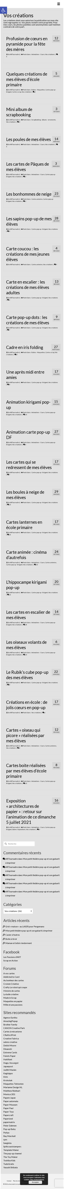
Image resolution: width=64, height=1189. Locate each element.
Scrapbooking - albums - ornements (43, 120)
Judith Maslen (9, 1070)
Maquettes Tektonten (13, 1083)
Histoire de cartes (11, 990)
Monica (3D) (9, 1094)
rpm (5, 1139)
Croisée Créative (11, 984)
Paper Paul (8, 1108)
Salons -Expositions (19, 829)
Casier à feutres (12, 934)
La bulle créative (10, 994)
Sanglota (7, 1143)
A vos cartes (9, 973)
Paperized (8, 1118)
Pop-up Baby (9, 1129)
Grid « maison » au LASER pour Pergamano (24, 926)
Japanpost (8, 1066)
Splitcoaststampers (12, 1146)
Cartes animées (37, 199)
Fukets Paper (9, 1056)
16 (9, 534)
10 (25, 414)
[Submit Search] (5, 843)
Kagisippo (8, 1073)
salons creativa (10, 1042)
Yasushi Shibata (10, 1167)
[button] (3, 10)
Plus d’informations (37, 1179)
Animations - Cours (38, 54)
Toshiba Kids (9, 1160)
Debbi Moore (9, 1045)
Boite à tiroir (11, 939)
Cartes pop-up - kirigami (39, 229)
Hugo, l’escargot (10, 1063)
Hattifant (7, 1059)
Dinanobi (7, 1049)
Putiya (6, 1132)
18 (25, 625)
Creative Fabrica (11, 1038)
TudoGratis (8, 1164)
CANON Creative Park (14, 1028)
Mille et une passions (12, 1004)
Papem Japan (9, 1097)
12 (9, 595)
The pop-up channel (12, 1153)
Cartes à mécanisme (12, 1031)
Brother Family (10, 1024)
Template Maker (11, 1150)
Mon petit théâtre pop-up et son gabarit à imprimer (28, 930)
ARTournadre (14, 54)
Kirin (5, 1077)
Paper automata (10, 1101)
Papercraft (8, 1115)
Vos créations (50, 54)
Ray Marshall (9, 1136)
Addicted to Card (11, 977)
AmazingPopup (10, 1021)
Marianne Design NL (12, 1087)
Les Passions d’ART (12, 957)
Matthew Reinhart (11, 1090)
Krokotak (7, 1080)
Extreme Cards (10, 1052)
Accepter (35, 1182)
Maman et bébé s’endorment (18, 943)
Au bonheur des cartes (13, 980)
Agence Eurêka (10, 1017)
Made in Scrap (10, 997)
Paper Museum (10, 1104)
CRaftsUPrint (9, 1035)
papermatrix (9, 1122)
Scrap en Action (10, 960)
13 (9, 504)
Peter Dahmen (10, 1125)
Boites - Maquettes (38, 90)
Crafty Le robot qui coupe (15, 987)
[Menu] (58, 4)
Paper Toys (8, 1111)
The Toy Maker (10, 1157)
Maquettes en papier (12, 1001)
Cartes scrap (16, 92)
